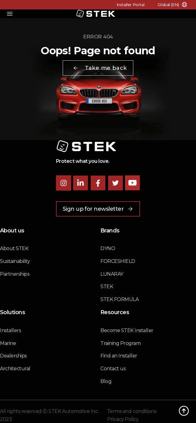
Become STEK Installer (126, 330)
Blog (105, 381)
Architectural (15, 368)
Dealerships (13, 356)
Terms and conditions (131, 411)
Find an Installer (118, 356)
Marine (8, 343)
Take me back (100, 68)
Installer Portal (131, 4)
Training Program (120, 343)
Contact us (112, 368)
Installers (10, 330)
